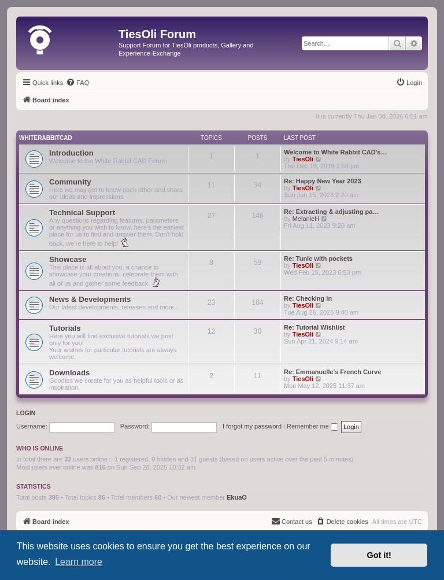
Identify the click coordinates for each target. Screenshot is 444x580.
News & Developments (90, 299)
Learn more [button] (78, 562)
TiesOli (303, 159)
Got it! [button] (379, 555)
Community (70, 182)
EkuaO (237, 497)
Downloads (69, 372)
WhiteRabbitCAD (45, 138)
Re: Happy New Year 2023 (322, 181)
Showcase (68, 259)
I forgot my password (252, 426)
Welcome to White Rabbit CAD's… (335, 152)
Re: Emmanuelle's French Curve (332, 371)
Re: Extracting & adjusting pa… (331, 211)
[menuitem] (77, 83)
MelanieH (306, 218)
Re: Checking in (308, 298)
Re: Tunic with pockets (318, 258)
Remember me (312, 426)
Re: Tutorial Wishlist (314, 327)
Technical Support (82, 212)
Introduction (71, 153)
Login (25, 412)
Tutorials (65, 328)
